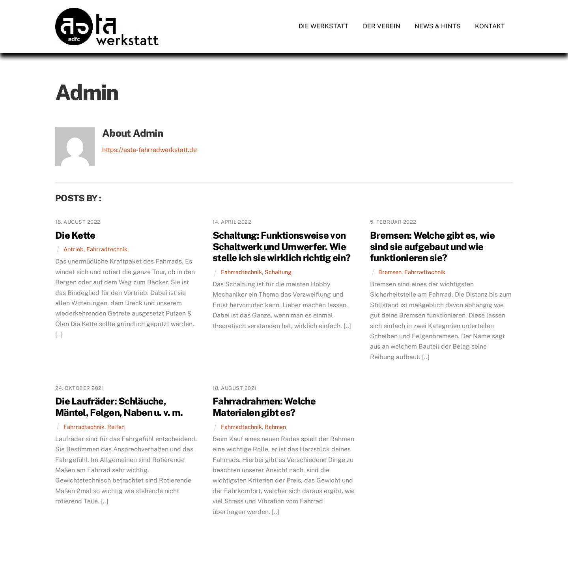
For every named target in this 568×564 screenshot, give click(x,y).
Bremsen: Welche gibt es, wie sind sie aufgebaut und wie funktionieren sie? (432, 246)
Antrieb (74, 249)
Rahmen (275, 426)
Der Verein (381, 26)
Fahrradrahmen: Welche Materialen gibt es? (264, 406)
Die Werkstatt (324, 26)
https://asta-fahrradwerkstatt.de (149, 150)
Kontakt (490, 26)
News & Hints (438, 26)
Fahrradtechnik (106, 249)
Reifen (116, 426)
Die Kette (75, 235)
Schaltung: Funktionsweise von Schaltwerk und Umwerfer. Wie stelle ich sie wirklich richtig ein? (281, 246)
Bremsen (390, 272)
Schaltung (278, 272)
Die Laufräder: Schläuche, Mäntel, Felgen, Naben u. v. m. (119, 406)
